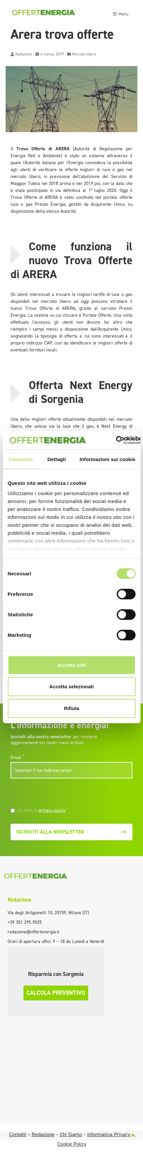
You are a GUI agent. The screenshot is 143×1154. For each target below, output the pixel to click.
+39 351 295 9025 (25, 922)
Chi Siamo (71, 1134)
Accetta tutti (71, 664)
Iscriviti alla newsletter (71, 831)
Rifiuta (71, 708)
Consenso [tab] (21, 459)
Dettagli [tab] (57, 459)
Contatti (17, 1134)
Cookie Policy (71, 1143)
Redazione (23, 54)
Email (17, 757)
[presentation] (56, 794)
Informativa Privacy (108, 1134)
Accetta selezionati (71, 686)
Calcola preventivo (55, 993)
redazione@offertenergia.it (33, 932)
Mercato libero (84, 54)
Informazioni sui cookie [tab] (107, 459)
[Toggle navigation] (120, 13)
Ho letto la (42, 810)
